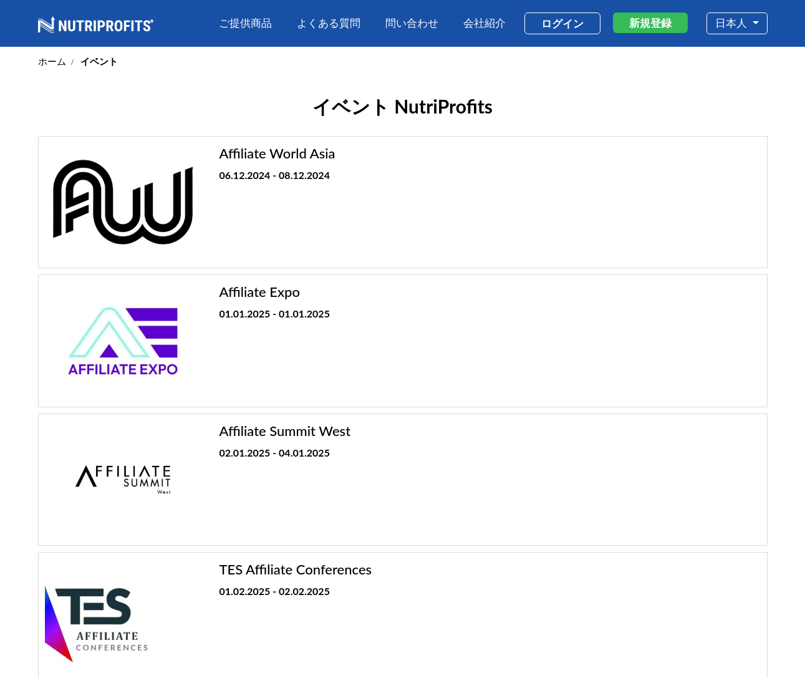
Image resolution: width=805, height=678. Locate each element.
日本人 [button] (732, 22)
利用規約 (607, 646)
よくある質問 (328, 22)
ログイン (562, 23)
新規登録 (650, 22)
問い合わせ (411, 22)
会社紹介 (484, 22)
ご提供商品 (245, 22)
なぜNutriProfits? (571, 606)
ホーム (52, 61)
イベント (701, 606)
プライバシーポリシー (670, 646)
